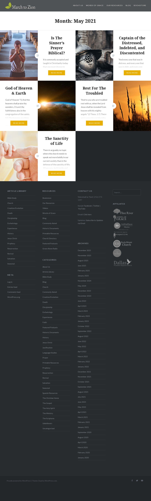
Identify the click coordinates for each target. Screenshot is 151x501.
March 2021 (83, 417)
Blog (128, 5)
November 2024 (84, 281)
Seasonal (11, 264)
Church (10, 203)
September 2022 (84, 331)
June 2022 (82, 341)
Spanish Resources (50, 393)
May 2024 (82, 286)
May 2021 (82, 407)
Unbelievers (47, 423)
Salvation (11, 259)
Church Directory (50, 238)
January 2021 (83, 427)
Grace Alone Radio (50, 248)
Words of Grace (95, 5)
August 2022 (83, 336)
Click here (87, 214)
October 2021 (83, 382)
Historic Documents (51, 228)
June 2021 (82, 402)
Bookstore (140, 5)
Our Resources (115, 5)
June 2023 (82, 301)
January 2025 (83, 276)
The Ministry (48, 413)
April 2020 (82, 442)
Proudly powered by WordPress (19, 481)
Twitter (96, 206)
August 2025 (83, 260)
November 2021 (84, 377)
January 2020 (83, 457)
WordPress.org (13, 297)
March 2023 (83, 311)
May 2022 (82, 346)
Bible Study (11, 198)
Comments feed (13, 292)
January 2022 (83, 367)
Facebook (88, 206)
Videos (45, 208)
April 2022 (82, 351)
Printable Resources (51, 233)
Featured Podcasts (50, 243)
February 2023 (84, 316)
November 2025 (84, 255)
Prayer (45, 358)
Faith (45, 322)
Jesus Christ (12, 238)
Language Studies (50, 353)
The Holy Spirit (49, 408)
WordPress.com (51, 481)
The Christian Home (51, 398)
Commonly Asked (50, 223)
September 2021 (84, 387)
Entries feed (12, 287)
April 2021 (82, 412)
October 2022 (83, 326)
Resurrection (12, 248)
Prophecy (11, 243)
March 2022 (83, 356)
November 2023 (84, 296)
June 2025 (82, 266)
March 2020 (83, 447)
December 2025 (84, 250)
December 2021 (84, 372)
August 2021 (83, 392)
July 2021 (82, 397)
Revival (10, 254)
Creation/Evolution (15, 208)
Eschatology (12, 223)
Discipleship (12, 218)
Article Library (48, 272)
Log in (9, 282)
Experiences (12, 228)
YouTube (81, 209)
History (10, 233)
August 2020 (83, 437)
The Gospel (47, 403)
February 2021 (84, 422)
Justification (47, 348)
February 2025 (84, 270)
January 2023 (83, 321)
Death (9, 213)
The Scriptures (48, 418)
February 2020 (84, 452)
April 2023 (82, 306)
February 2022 (84, 361)
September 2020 (84, 432)
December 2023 (84, 291)
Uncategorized (48, 428)
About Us (78, 5)
